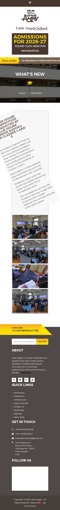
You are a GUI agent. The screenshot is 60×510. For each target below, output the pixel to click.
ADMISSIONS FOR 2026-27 (30, 43)
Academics (19, 396)
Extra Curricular (21, 403)
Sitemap (18, 413)
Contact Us (19, 407)
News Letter (19, 417)
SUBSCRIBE (42, 342)
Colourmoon (30, 506)
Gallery (22, 93)
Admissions (19, 393)
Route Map (19, 410)
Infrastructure (20, 400)
